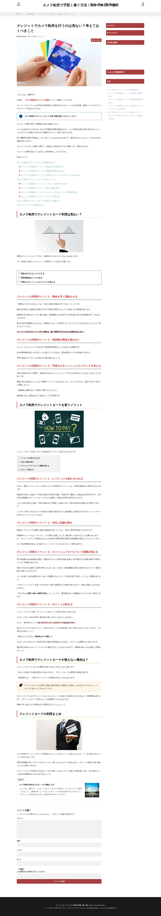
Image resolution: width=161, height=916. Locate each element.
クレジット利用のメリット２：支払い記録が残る (40, 188)
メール (19, 850)
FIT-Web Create (91, 908)
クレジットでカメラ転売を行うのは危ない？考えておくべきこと (57, 14)
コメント (20, 818)
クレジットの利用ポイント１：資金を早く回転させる (42, 167)
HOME (21, 14)
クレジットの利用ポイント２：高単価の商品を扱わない (43, 171)
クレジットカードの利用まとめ (31, 205)
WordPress (112, 908)
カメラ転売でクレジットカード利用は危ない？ (37, 162)
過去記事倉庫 (30, 14)
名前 (19, 841)
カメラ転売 (33, 36)
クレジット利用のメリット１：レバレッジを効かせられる (44, 184)
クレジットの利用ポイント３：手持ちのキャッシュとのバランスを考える (50, 175)
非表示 (24, 157)
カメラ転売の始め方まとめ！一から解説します (40, 784)
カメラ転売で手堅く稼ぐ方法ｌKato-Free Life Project (80, 5)
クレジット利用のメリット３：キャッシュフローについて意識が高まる (49, 192)
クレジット (40, 36)
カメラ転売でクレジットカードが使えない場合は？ (39, 201)
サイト (19, 859)
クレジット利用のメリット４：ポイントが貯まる (40, 196)
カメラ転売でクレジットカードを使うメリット (37, 179)
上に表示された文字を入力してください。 (32, 871)
